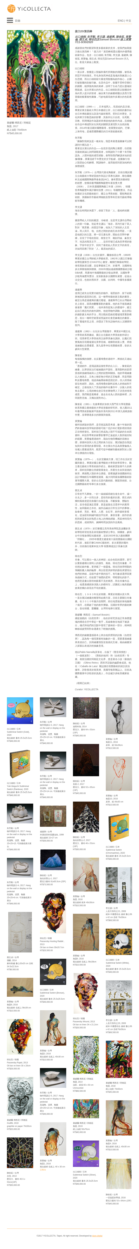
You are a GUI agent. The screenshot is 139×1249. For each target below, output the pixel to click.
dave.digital (97, 1236)
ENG (121, 20)
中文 (128, 20)
